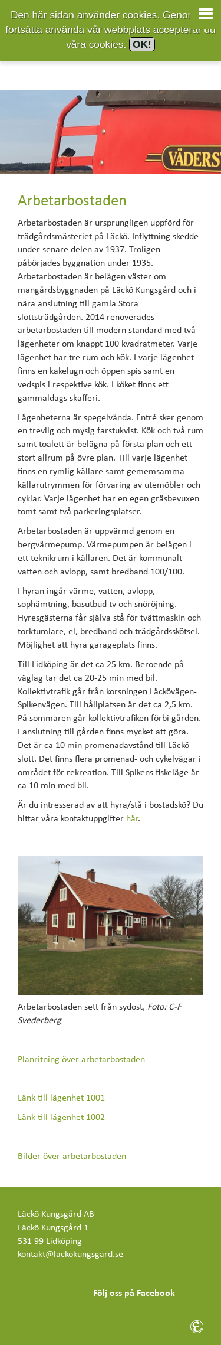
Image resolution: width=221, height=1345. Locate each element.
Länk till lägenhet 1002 (61, 1117)
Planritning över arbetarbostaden (81, 1060)
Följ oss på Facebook (134, 1293)
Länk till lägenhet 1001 (61, 1098)
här (132, 819)
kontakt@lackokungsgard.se (70, 1254)
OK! (142, 44)
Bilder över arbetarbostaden (72, 1156)
